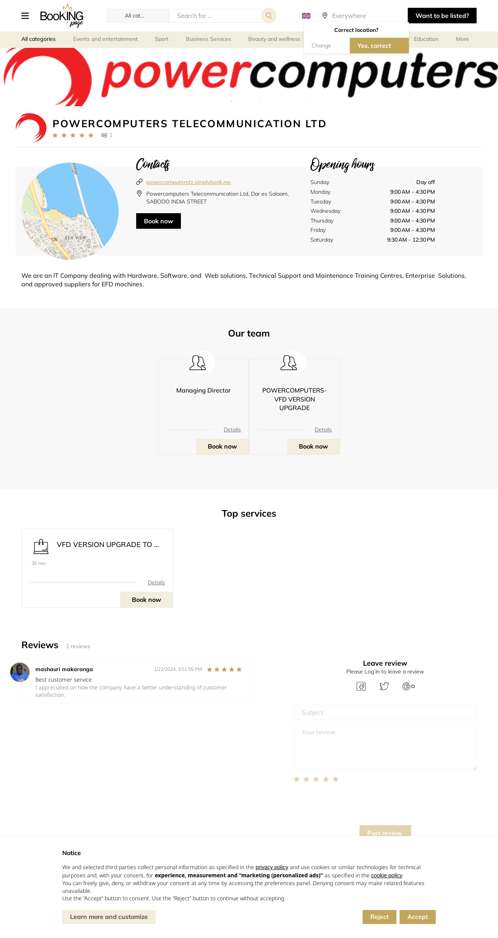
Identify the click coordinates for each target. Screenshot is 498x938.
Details (232, 429)
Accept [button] (417, 916)
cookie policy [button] (386, 875)
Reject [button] (379, 916)
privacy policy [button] (272, 867)
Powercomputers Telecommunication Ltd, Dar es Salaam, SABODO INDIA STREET (217, 197)
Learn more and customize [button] (109, 916)
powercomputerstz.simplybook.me (188, 182)
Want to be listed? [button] (442, 15)
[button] (28, 15)
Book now (158, 221)
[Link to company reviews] (73, 135)
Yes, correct (374, 45)
